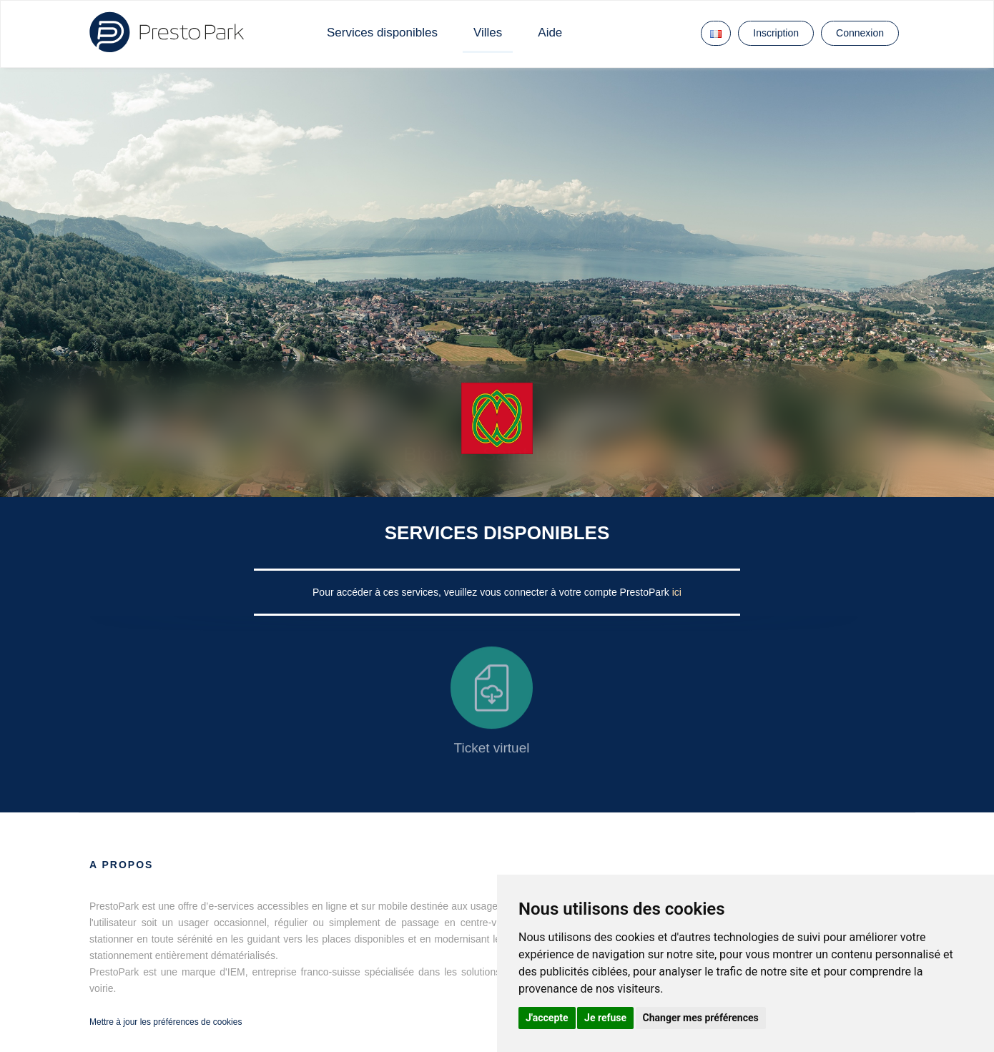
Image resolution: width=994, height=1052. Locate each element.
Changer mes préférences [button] (701, 1017)
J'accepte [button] (547, 1017)
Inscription (776, 33)
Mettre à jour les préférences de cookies (165, 1022)
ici (676, 592)
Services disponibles (382, 32)
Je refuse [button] (605, 1017)
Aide (550, 32)
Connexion (860, 33)
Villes (487, 32)
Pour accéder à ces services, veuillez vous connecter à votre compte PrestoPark (492, 592)
